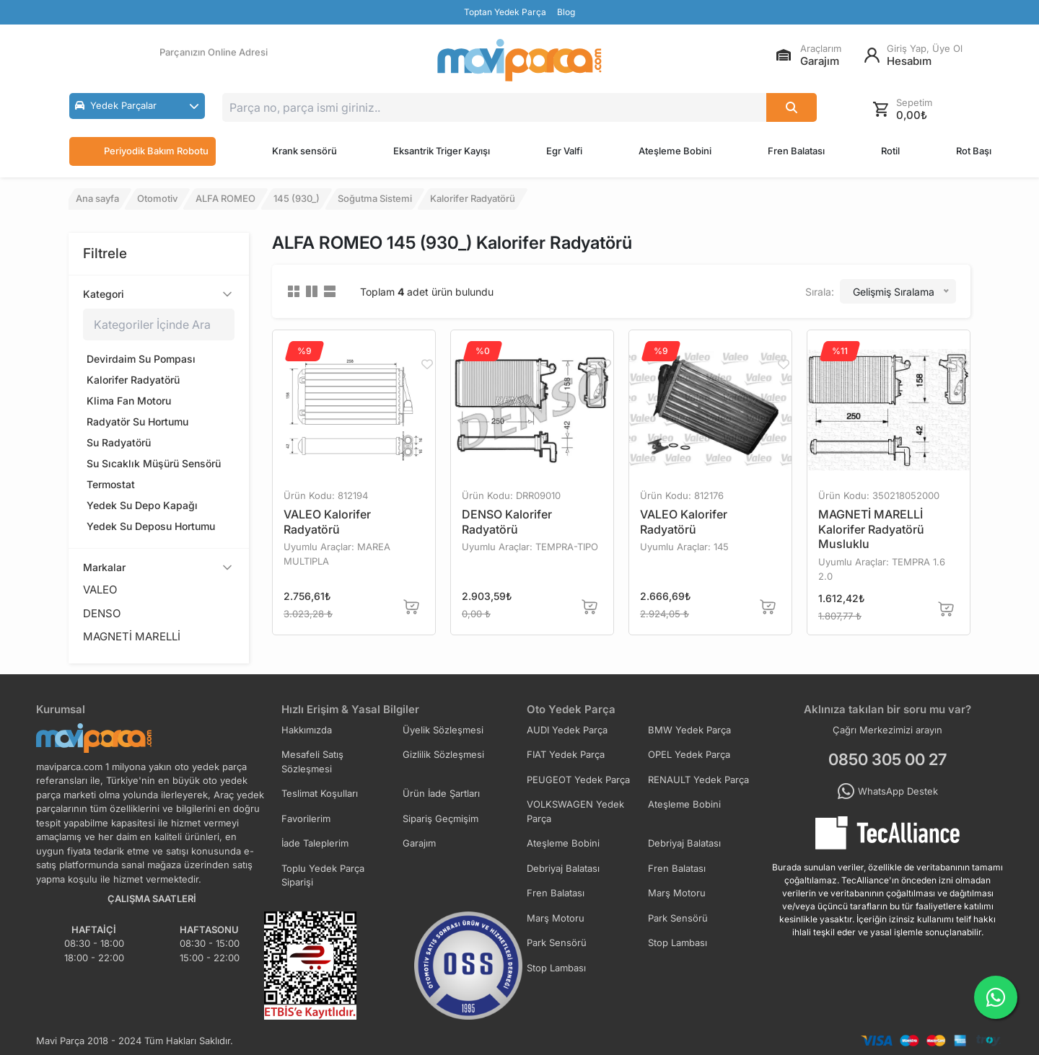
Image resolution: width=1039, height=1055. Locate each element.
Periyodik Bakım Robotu (142, 151)
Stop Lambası (677, 942)
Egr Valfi (564, 150)
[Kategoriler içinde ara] (158, 324)
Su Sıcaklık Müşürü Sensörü (154, 463)
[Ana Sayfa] (519, 60)
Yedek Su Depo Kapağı (142, 505)
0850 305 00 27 (887, 759)
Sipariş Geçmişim (440, 818)
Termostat (111, 484)
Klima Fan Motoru (129, 400)
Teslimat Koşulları (319, 793)
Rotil (890, 150)
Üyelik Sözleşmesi (443, 730)
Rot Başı (973, 150)
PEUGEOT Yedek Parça (578, 779)
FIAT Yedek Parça (566, 754)
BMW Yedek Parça (689, 730)
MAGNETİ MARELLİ (131, 636)
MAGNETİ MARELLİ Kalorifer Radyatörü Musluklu (871, 529)
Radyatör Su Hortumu (137, 421)
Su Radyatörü (119, 442)
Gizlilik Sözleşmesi (443, 754)
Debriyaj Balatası (684, 843)
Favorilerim (305, 818)
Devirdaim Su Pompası (141, 359)
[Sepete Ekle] (411, 606)
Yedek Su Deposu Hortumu (151, 526)
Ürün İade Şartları (441, 793)
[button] (137, 106)
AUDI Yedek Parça (567, 730)
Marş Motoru (677, 893)
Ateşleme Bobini (675, 150)
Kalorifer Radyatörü (133, 380)
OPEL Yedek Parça (689, 754)
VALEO (100, 589)
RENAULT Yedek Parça (698, 779)
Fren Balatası (796, 150)
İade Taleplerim (314, 843)
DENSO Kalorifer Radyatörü (507, 522)
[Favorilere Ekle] (426, 364)
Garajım (419, 843)
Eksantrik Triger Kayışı (441, 150)
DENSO (101, 613)
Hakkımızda (306, 730)
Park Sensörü (678, 918)
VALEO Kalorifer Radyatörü (327, 522)
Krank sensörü (304, 150)
